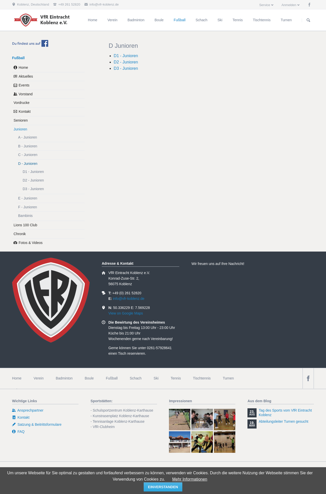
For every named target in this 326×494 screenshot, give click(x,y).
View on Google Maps (125, 313)
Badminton (64, 378)
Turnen (228, 378)
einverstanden (163, 487)
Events (24, 85)
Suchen (308, 20)
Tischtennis (202, 378)
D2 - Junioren (126, 62)
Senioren (21, 120)
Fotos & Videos (31, 243)
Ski (156, 378)
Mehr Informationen (189, 479)
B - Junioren (27, 146)
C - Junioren (27, 155)
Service (264, 5)
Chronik (20, 234)
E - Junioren (27, 198)
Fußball (18, 58)
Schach (136, 378)
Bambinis (25, 216)
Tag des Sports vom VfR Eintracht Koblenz (285, 412)
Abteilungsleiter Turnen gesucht (283, 421)
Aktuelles (26, 76)
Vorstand (26, 94)
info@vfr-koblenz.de (128, 299)
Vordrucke (22, 103)
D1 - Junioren (126, 56)
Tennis (176, 378)
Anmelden (289, 5)
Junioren (20, 129)
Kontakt (25, 111)
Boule (89, 378)
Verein (39, 378)
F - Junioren (27, 207)
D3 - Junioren (126, 68)
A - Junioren (27, 137)
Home (23, 67)
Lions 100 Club (25, 225)
